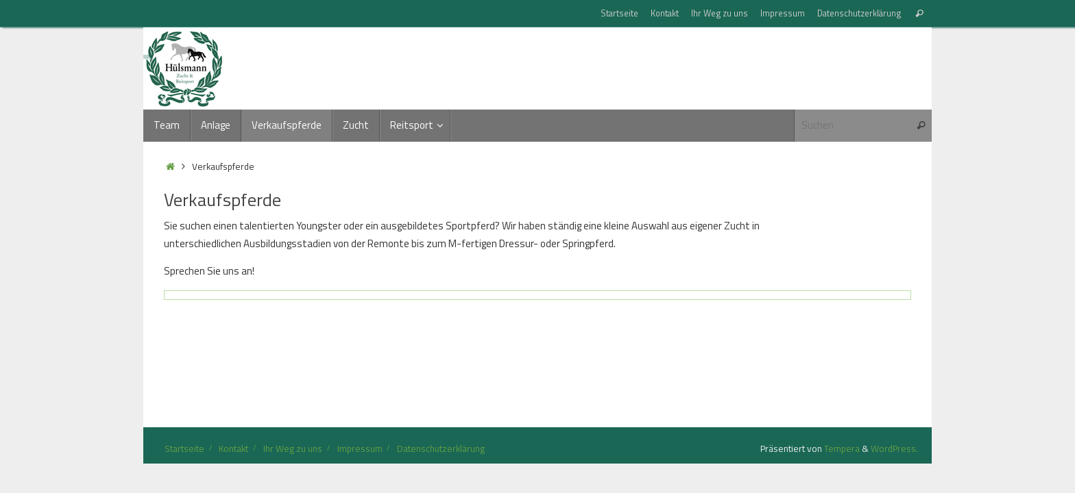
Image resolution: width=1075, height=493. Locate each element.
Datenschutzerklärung (859, 13)
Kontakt (665, 13)
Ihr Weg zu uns (719, 13)
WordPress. (894, 448)
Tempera (842, 448)
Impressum (782, 13)
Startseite (619, 13)
